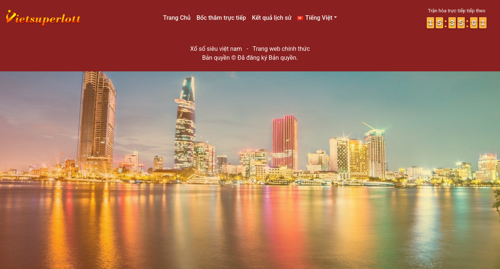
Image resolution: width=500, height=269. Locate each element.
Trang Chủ (176, 17)
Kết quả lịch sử (272, 17)
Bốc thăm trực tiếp (221, 17)
